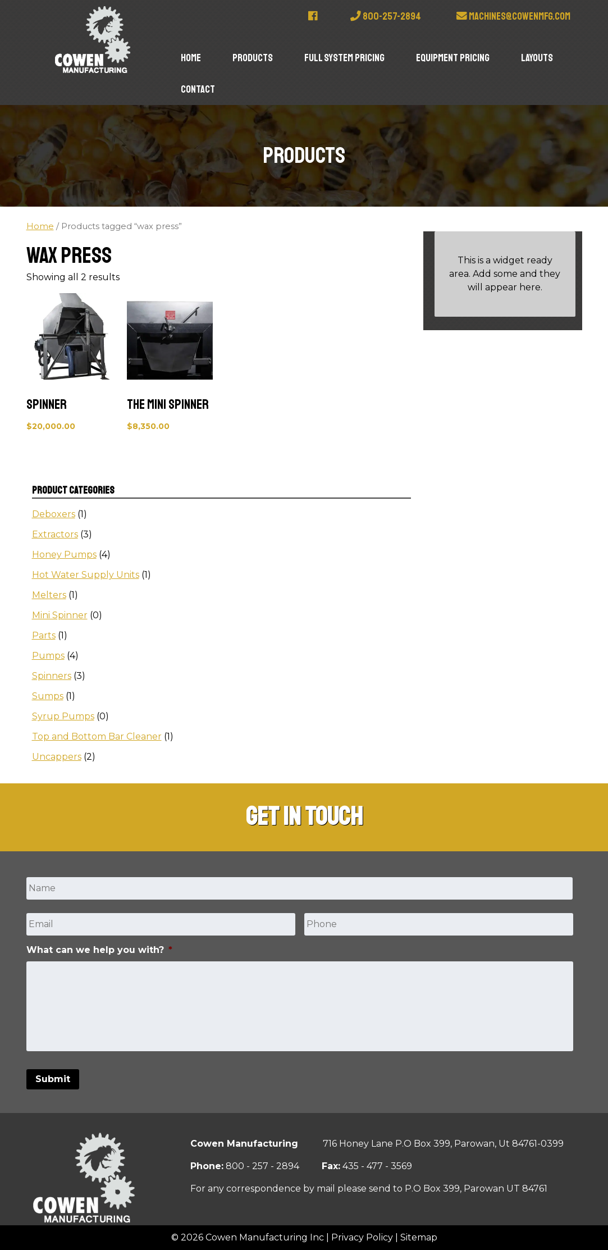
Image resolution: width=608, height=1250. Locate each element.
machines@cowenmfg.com (513, 16)
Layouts (537, 58)
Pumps (48, 655)
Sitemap (418, 1237)
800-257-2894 (385, 16)
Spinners (51, 675)
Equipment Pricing (453, 58)
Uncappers (56, 756)
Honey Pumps (64, 554)
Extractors (55, 534)
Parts (44, 635)
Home (191, 58)
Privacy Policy (362, 1237)
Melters (49, 595)
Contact (198, 89)
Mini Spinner (60, 615)
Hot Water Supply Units (85, 574)
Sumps (47, 696)
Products (252, 58)
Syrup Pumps (63, 716)
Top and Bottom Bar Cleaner (97, 736)
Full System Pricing (344, 58)
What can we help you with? (99, 950)
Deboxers (53, 514)
